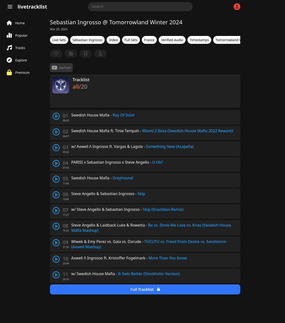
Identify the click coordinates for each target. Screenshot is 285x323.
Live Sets (59, 40)
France (149, 40)
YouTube (61, 68)
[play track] (56, 116)
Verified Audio (172, 40)
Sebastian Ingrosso (87, 40)
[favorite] (56, 53)
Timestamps (199, 40)
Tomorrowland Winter (233, 40)
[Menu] (10, 6)
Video (113, 40)
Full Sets (130, 40)
